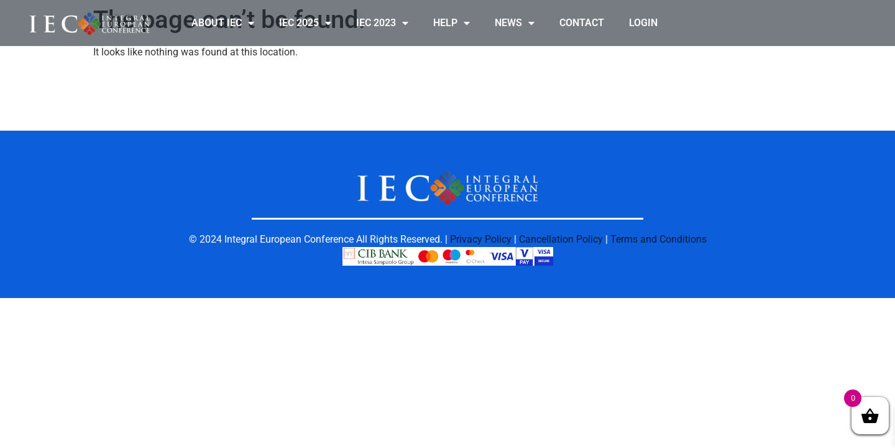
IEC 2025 (305, 23)
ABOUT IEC (222, 23)
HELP (451, 23)
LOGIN (643, 23)
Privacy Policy (481, 239)
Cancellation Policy (561, 239)
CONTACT (581, 23)
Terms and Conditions (658, 239)
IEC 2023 (382, 23)
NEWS (515, 23)
